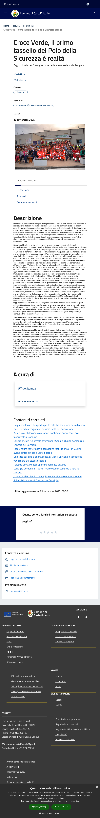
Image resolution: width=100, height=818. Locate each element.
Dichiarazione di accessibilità (20, 782)
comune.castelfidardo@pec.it (21, 744)
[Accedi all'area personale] (88, 4)
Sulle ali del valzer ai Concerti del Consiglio (36, 480)
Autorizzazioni (18, 696)
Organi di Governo (15, 631)
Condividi (20, 74)
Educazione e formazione (23, 676)
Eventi (58, 705)
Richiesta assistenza (65, 739)
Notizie (58, 676)
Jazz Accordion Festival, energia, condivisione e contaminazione (47, 476)
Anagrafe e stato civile (66, 631)
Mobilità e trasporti (64, 641)
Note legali (12, 777)
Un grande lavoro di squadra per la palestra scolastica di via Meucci (49, 425)
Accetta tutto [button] (39, 807)
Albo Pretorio (13, 766)
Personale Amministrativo (19, 656)
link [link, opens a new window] (77, 801)
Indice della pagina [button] (26, 180)
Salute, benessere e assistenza (26, 691)
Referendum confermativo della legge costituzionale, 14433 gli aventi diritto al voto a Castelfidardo (47, 451)
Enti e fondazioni (15, 646)
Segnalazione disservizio (67, 724)
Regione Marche (12, 4)
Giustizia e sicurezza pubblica (25, 681)
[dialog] (50, 801)
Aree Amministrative (17, 636)
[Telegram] (86, 617)
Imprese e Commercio (65, 636)
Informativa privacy (16, 771)
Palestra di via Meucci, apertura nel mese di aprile (39, 465)
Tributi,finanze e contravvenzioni (27, 686)
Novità (16, 25)
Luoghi (58, 699)
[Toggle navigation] (5, 13)
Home (6, 25)
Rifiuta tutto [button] (61, 807)
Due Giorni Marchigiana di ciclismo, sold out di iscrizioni (43, 429)
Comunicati (28, 25)
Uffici (9, 641)
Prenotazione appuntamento (69, 719)
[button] (50, 813)
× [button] (97, 787)
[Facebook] (78, 617)
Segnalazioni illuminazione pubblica (72, 729)
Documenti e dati (15, 662)
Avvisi (58, 686)
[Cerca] (94, 13)
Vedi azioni (20, 80)
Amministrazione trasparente (21, 761)
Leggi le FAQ (61, 734)
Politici (10, 651)
